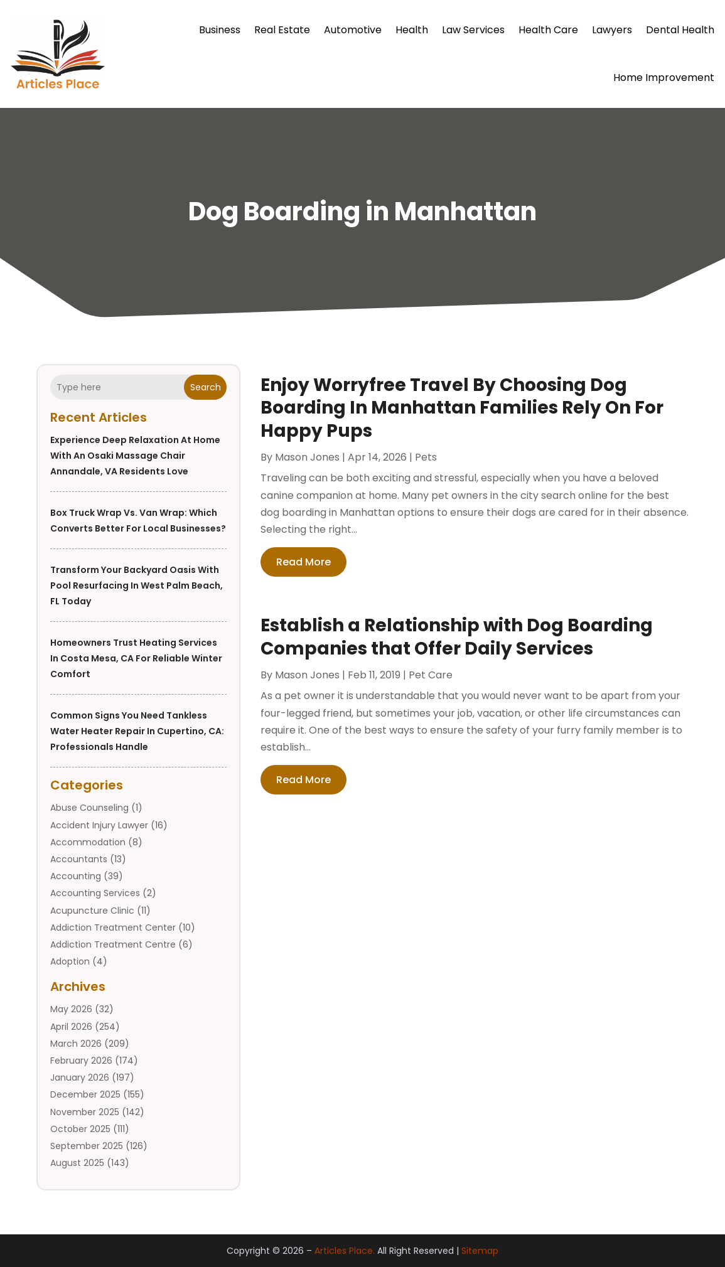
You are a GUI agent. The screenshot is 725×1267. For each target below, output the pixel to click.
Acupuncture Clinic (92, 910)
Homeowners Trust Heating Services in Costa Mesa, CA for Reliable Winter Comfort (136, 658)
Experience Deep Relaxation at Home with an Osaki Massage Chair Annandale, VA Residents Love (135, 456)
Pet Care (431, 675)
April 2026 (71, 1026)
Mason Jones (307, 457)
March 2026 (76, 1043)
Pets (426, 457)
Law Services (473, 30)
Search (205, 387)
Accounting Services (95, 893)
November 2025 (84, 1112)
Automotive (353, 30)
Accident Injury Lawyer (99, 825)
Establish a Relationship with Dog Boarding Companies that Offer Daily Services (456, 636)
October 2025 (80, 1129)
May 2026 (71, 1009)
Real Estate (282, 30)
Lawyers (612, 30)
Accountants (78, 859)
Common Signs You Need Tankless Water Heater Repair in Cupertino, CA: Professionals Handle (137, 731)
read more (303, 562)
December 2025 (85, 1094)
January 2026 (79, 1077)
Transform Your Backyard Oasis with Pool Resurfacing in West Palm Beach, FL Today (136, 585)
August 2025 (77, 1163)
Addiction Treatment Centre (113, 944)
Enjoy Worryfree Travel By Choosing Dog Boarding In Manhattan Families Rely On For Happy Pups (461, 408)
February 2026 (81, 1060)
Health (411, 30)
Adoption (70, 961)
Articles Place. (344, 1250)
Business (219, 30)
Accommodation (88, 842)
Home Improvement (663, 77)
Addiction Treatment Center (113, 927)
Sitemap (479, 1250)
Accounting (75, 876)
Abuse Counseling (89, 807)
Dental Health (680, 30)
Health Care (548, 30)
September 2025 (86, 1146)
